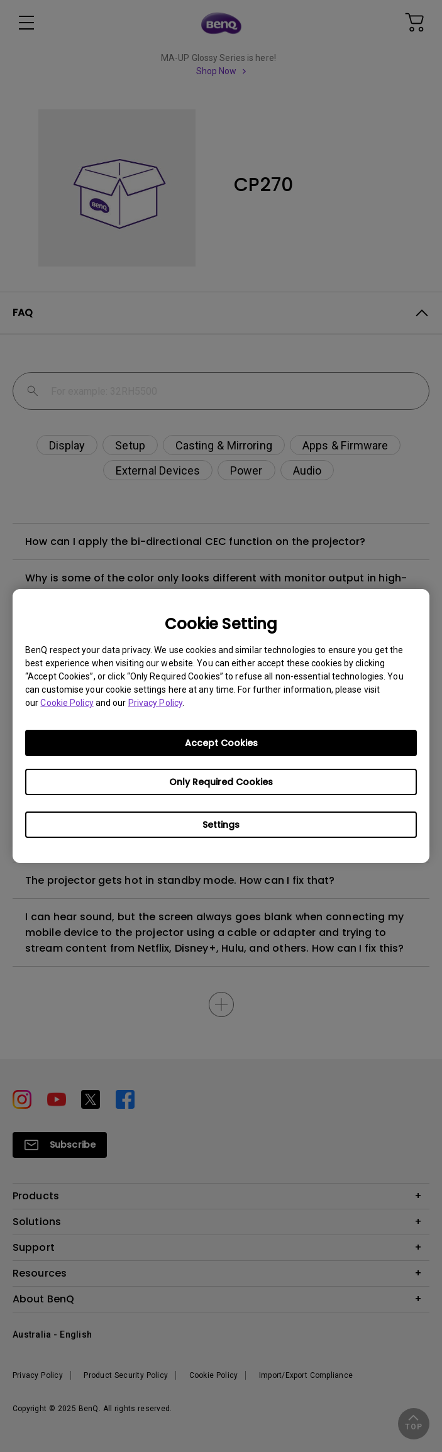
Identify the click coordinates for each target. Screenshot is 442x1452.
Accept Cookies (221, 743)
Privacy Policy (155, 703)
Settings (221, 824)
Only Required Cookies (221, 782)
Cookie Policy (66, 703)
